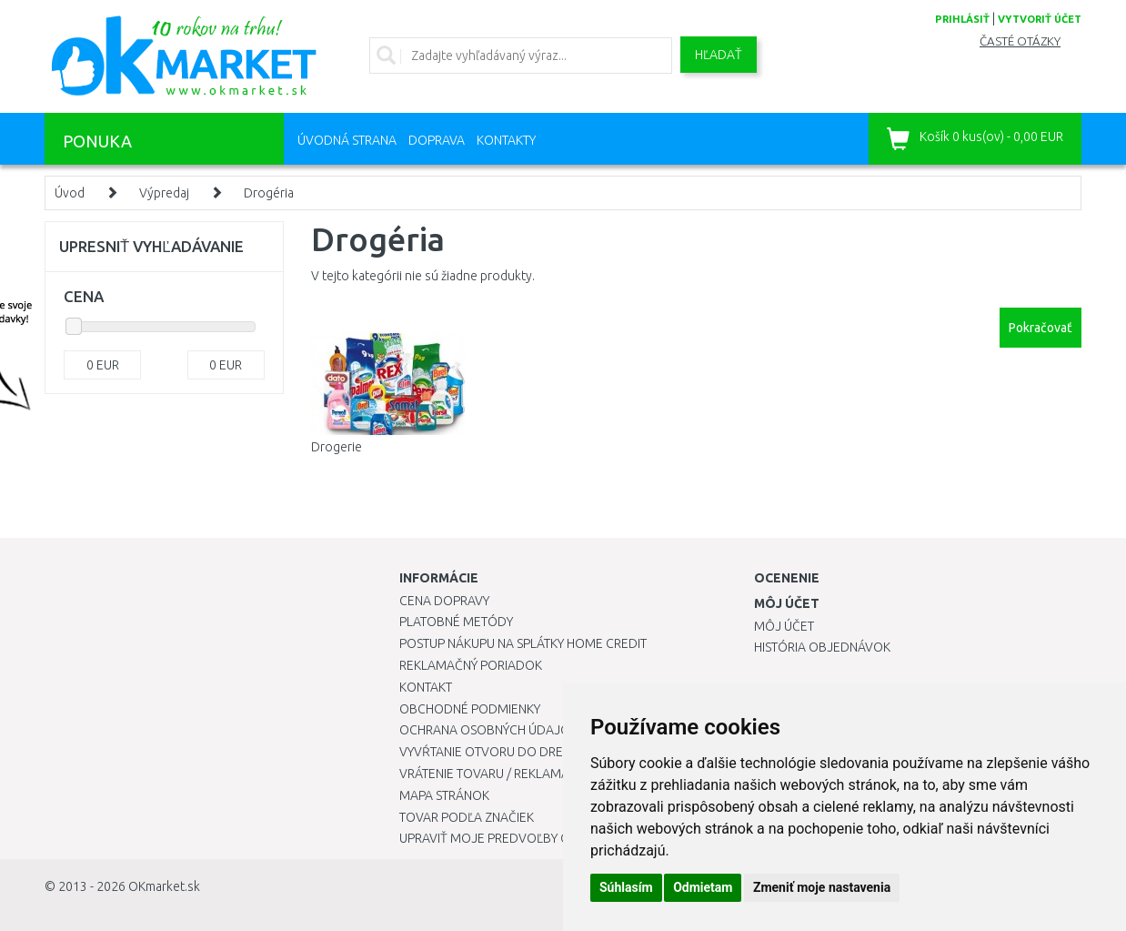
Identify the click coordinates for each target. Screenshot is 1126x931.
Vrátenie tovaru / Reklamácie (493, 773)
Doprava (436, 140)
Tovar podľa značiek (466, 817)
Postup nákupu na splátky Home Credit (523, 643)
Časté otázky (1020, 41)
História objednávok (822, 647)
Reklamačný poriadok (470, 665)
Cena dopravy (444, 600)
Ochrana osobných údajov (488, 730)
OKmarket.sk (164, 886)
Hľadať (718, 54)
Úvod (70, 193)
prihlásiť (962, 19)
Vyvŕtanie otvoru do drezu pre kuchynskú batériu (561, 751)
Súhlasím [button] (626, 887)
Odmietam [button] (702, 887)
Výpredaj (164, 193)
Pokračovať (1040, 327)
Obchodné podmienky (469, 709)
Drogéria (269, 193)
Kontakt (425, 687)
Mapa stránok (444, 795)
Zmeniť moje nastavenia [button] (821, 887)
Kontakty (506, 140)
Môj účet (784, 626)
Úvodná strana (347, 140)
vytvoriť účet (1039, 19)
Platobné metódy (456, 621)
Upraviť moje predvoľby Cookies (505, 838)
